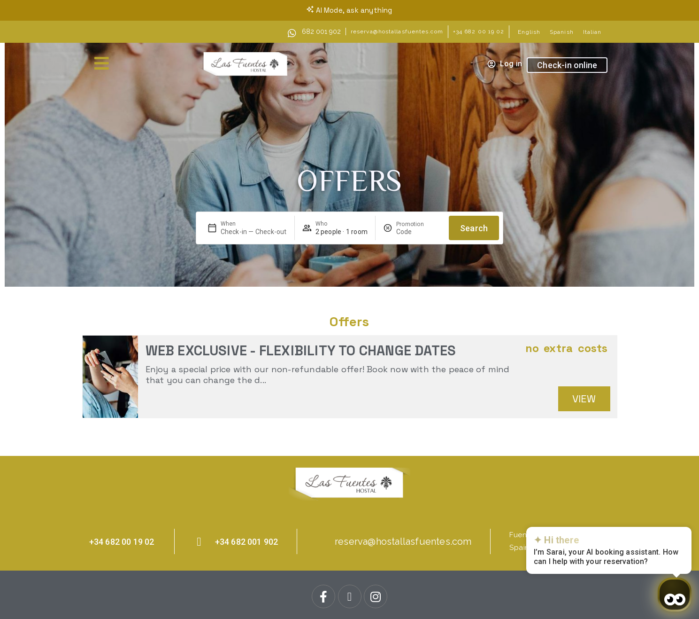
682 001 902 (321, 31)
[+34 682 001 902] (199, 542)
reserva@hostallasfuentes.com (397, 31)
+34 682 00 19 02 (479, 31)
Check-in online (567, 65)
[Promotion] (418, 231)
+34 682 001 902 (246, 542)
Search (474, 228)
